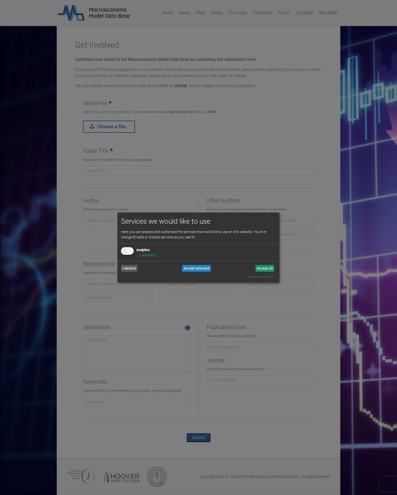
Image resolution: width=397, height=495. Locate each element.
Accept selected (196, 268)
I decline (129, 268)
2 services (145, 255)
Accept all (265, 268)
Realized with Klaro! (261, 276)
